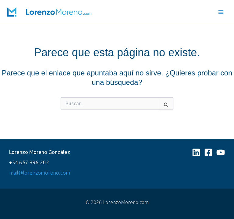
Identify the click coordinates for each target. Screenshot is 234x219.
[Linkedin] (196, 152)
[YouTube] (220, 152)
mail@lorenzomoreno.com (39, 173)
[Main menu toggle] (221, 12)
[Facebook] (208, 152)
